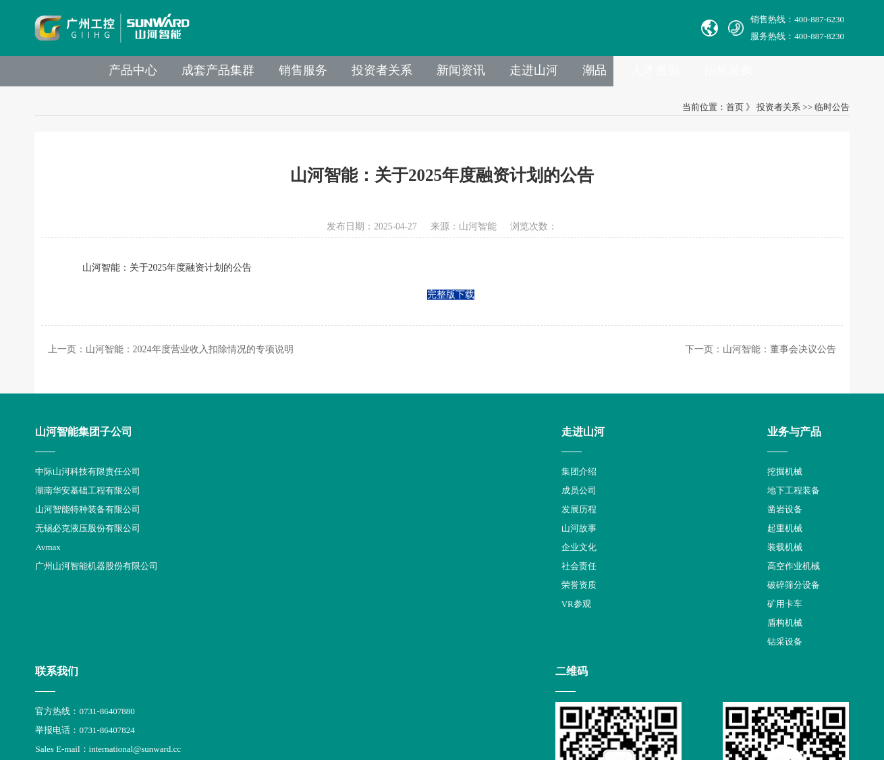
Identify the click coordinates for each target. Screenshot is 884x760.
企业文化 (222, 561)
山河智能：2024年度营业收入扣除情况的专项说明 (192, 361)
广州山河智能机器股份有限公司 (98, 580)
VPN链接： (424, 618)
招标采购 (809, 75)
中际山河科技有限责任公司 (89, 486)
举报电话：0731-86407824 (450, 504)
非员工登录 (510, 618)
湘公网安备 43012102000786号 (453, 699)
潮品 (670, 75)
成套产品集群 (280, 75)
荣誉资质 (222, 599)
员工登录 (464, 618)
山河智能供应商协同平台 (449, 637)
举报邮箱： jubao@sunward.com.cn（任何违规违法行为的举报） (523, 580)
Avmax (49, 561)
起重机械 (320, 542)
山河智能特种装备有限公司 (89, 523)
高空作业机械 (329, 580)
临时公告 (829, 113)
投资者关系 (449, 75)
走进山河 (606, 75)
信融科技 (686, 699)
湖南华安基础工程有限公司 (89, 504)
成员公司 (222, 504)
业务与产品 (330, 446)
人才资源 (733, 75)
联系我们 (422, 446)
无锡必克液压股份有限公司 (89, 542)
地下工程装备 (329, 504)
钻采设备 (320, 656)
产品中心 (192, 75)
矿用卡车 (320, 618)
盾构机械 (320, 637)
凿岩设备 (320, 523)
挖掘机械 (320, 486)
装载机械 (320, 561)
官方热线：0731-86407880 (450, 486)
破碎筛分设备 (329, 599)
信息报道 (222, 637)
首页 (731, 113)
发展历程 (222, 523)
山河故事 (222, 542)
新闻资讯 (531, 75)
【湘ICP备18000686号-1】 (571, 699)
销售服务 (367, 75)
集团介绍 (222, 486)
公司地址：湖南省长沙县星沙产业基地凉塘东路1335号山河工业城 (528, 599)
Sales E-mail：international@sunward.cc (474, 523)
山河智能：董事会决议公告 (776, 361)
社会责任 (222, 580)
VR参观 (220, 618)
